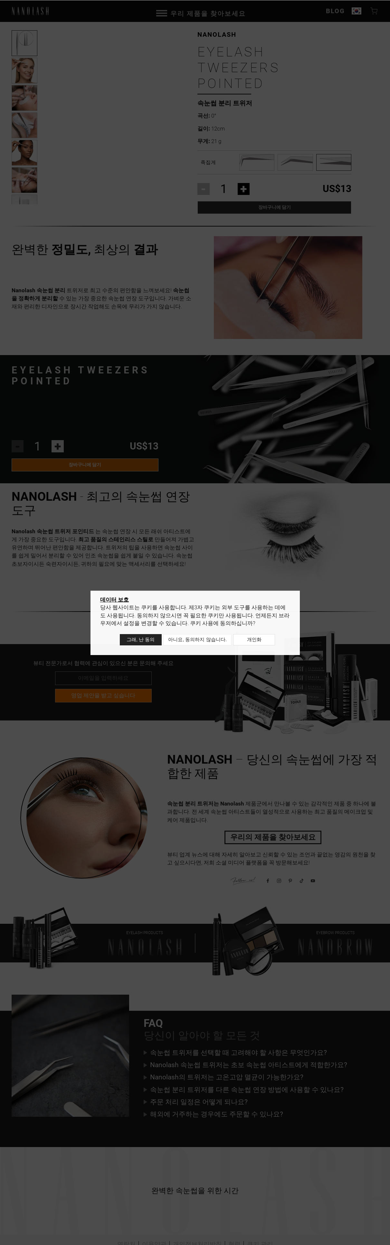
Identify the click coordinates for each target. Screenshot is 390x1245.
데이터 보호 (114, 602)
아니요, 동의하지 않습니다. (197, 640)
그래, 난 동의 (139, 640)
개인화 (256, 640)
